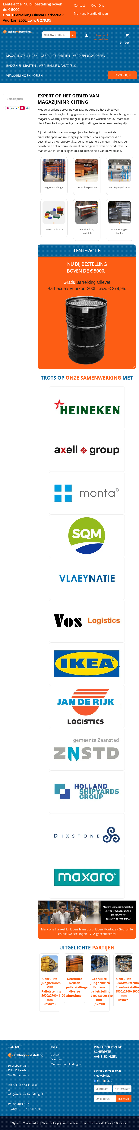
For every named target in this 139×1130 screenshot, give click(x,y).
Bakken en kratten (21, 66)
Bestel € (122, 75)
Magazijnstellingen (22, 56)
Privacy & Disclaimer (116, 1123)
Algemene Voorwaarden (25, 1123)
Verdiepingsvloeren (89, 56)
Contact (79, 5)
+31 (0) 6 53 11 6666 (25, 1085)
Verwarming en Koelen (24, 76)
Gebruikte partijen (55, 56)
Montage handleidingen (91, 13)
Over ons (97, 5)
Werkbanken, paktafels (57, 66)
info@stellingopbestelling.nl (25, 1094)
